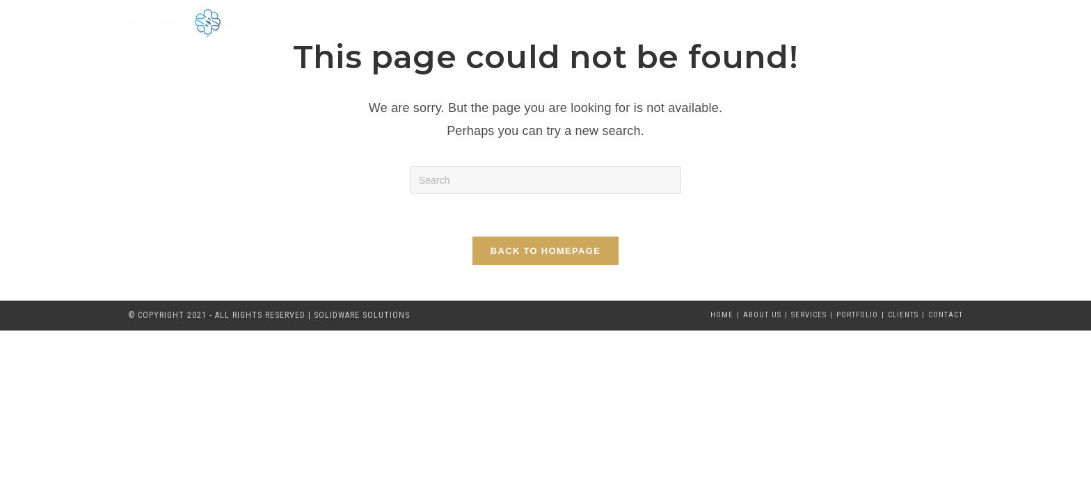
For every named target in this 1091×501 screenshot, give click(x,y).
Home (721, 314)
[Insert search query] (545, 180)
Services (809, 314)
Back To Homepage (545, 251)
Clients (903, 314)
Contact (945, 314)
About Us (762, 314)
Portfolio (857, 314)
